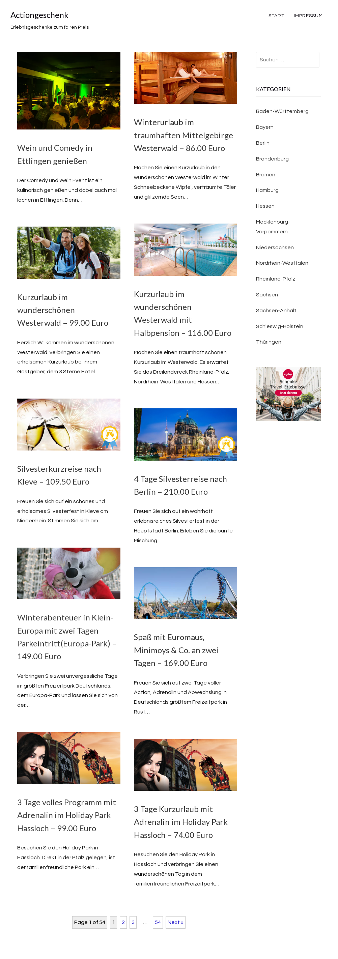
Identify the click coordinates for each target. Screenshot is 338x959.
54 (158, 922)
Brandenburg (272, 159)
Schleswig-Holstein (279, 326)
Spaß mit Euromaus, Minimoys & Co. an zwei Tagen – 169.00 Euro (176, 650)
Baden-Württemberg (282, 111)
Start (276, 15)
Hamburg (267, 190)
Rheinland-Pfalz (275, 279)
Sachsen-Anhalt (276, 310)
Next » (176, 922)
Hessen (265, 206)
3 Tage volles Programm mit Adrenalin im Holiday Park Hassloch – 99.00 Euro (66, 815)
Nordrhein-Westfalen (282, 263)
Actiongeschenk (39, 15)
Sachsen (267, 294)
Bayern (265, 127)
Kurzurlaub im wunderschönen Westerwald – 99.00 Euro (62, 310)
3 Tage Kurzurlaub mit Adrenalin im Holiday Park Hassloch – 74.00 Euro (181, 822)
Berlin (263, 143)
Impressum (308, 15)
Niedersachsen (275, 247)
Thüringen (268, 342)
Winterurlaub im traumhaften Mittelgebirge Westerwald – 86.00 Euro (183, 135)
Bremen (265, 174)
